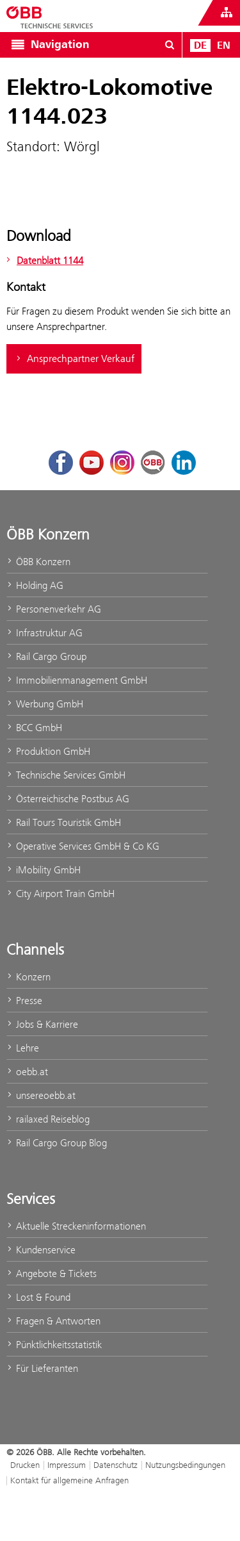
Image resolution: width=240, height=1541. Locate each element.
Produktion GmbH (48, 751)
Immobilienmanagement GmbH (76, 680)
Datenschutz (115, 1465)
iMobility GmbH (43, 870)
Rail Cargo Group (46, 656)
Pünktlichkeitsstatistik (54, 1345)
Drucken (25, 1465)
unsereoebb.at (41, 1095)
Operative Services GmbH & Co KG (82, 846)
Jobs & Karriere (42, 1024)
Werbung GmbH (44, 704)
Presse (24, 1000)
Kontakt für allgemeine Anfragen (69, 1480)
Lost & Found (38, 1297)
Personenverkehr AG (53, 609)
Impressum (66, 1465)
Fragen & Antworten (53, 1321)
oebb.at (27, 1072)
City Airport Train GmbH (60, 893)
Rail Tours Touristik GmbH (63, 822)
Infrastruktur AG (44, 633)
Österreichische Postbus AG (67, 799)
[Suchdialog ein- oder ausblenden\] (169, 45)
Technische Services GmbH (65, 775)
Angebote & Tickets (51, 1273)
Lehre (22, 1048)
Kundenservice (41, 1250)
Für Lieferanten (42, 1368)
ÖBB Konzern (38, 562)
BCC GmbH (34, 727)
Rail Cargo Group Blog (56, 1143)
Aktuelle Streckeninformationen (76, 1226)
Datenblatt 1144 (43, 260)
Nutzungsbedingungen (185, 1465)
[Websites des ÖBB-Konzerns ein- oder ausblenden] (226, 13)
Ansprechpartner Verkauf (73, 358)
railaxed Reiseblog (48, 1119)
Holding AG (34, 585)
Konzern (28, 977)
